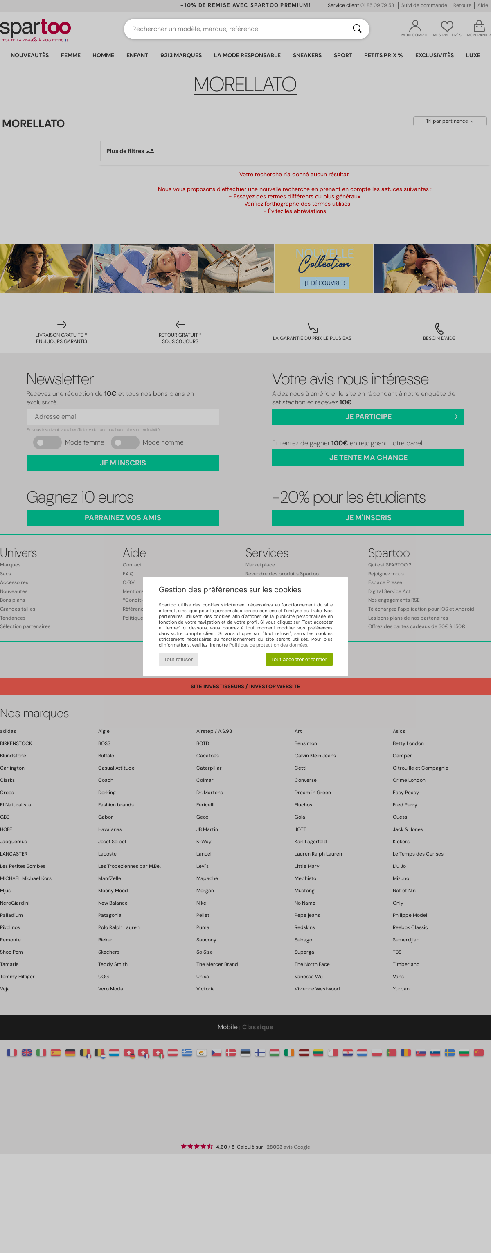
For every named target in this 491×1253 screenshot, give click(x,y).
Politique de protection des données (268, 645)
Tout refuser (178, 659)
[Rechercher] (357, 29)
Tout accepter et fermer (299, 659)
